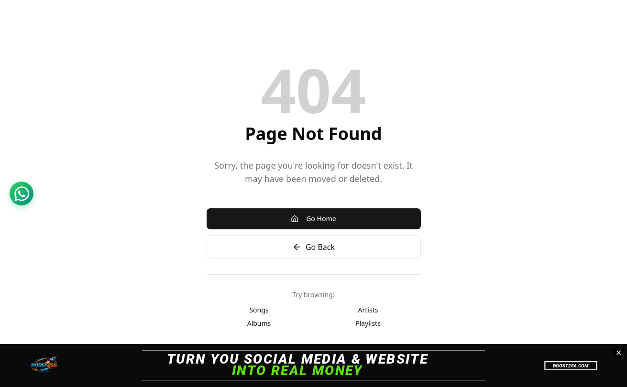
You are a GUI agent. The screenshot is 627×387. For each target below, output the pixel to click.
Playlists (368, 323)
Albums (259, 323)
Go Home (313, 218)
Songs (258, 309)
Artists (368, 309)
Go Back (313, 247)
